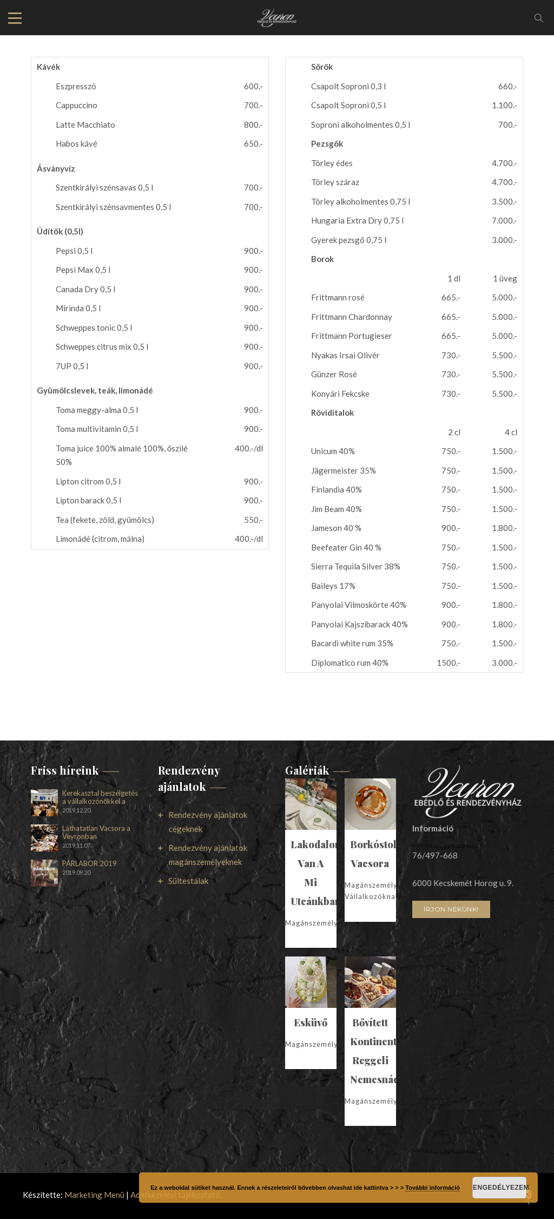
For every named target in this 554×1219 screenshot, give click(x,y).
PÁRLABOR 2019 (89, 864)
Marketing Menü (94, 1195)
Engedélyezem (499, 1187)
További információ (432, 1187)
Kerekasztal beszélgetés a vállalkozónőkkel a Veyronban (100, 797)
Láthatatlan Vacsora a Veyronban (96, 832)
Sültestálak (188, 881)
